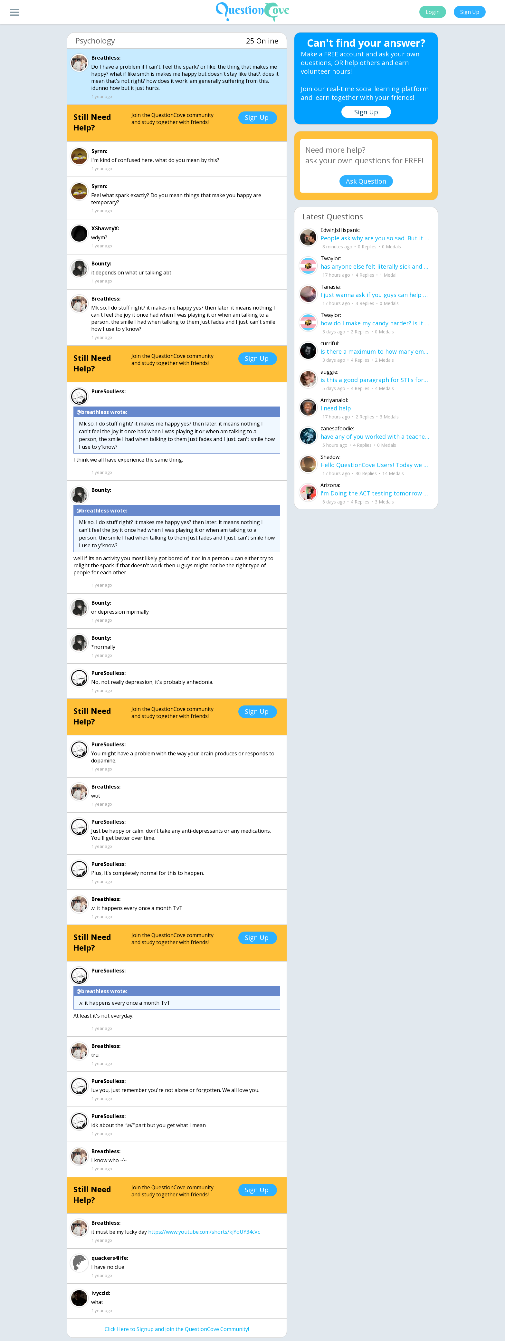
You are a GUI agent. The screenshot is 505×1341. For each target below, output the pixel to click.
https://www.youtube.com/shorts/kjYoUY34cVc (204, 1231)
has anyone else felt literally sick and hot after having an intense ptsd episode (375, 266)
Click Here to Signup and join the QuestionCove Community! (177, 1329)
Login (433, 11)
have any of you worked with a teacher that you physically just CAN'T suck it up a (375, 436)
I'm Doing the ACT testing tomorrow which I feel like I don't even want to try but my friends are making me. (375, 493)
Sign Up (469, 11)
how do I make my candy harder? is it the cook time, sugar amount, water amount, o (375, 323)
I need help (335, 408)
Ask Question (366, 181)
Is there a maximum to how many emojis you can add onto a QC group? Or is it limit (375, 351)
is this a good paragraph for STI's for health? (375, 380)
